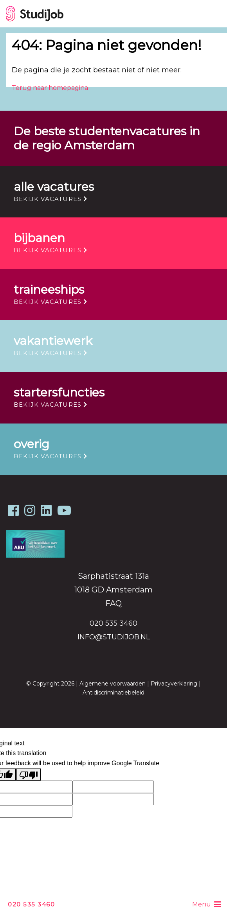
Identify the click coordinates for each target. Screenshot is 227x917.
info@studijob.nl (113, 637)
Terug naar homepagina (50, 88)
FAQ (113, 603)
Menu (206, 904)
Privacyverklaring (174, 683)
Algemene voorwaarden (112, 683)
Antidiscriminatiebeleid (113, 692)
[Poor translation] (28, 774)
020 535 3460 (31, 904)
